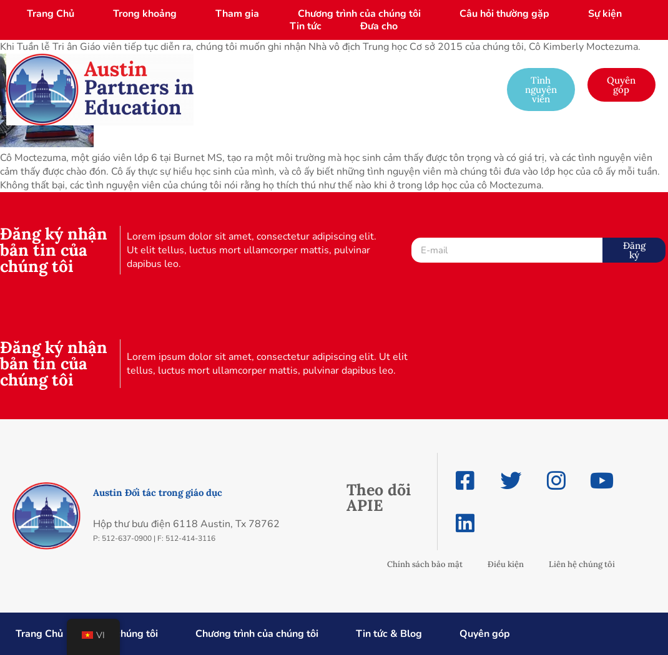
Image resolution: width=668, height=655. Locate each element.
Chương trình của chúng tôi (359, 13)
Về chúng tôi (129, 634)
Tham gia (237, 13)
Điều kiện (506, 564)
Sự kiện (605, 13)
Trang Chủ (50, 13)
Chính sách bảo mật (425, 564)
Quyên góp (484, 634)
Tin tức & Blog (389, 634)
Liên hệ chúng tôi (582, 564)
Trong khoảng (145, 13)
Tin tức (306, 26)
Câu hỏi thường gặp (504, 13)
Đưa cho (379, 26)
